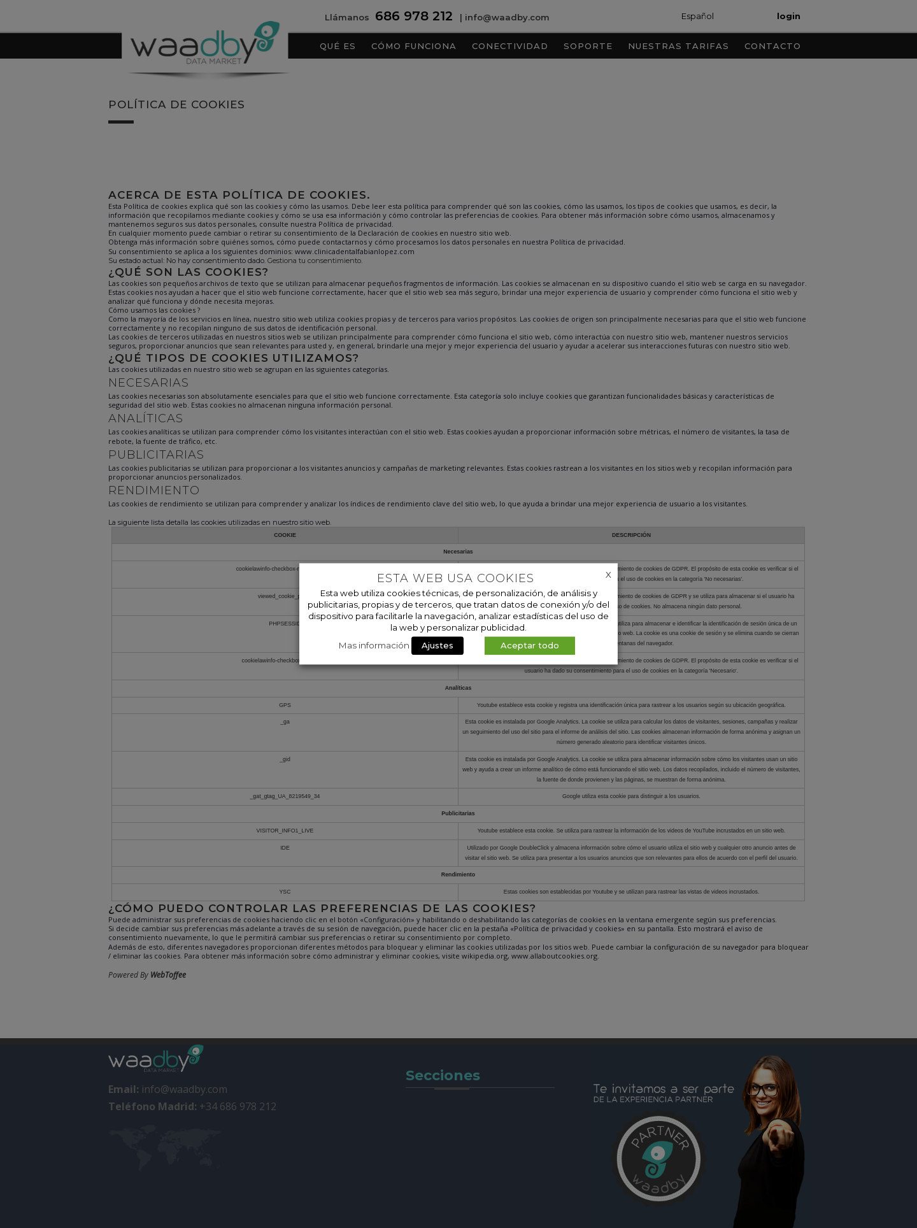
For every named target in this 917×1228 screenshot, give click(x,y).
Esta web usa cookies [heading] (455, 578)
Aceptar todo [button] (530, 646)
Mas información (374, 646)
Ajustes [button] (437, 646)
